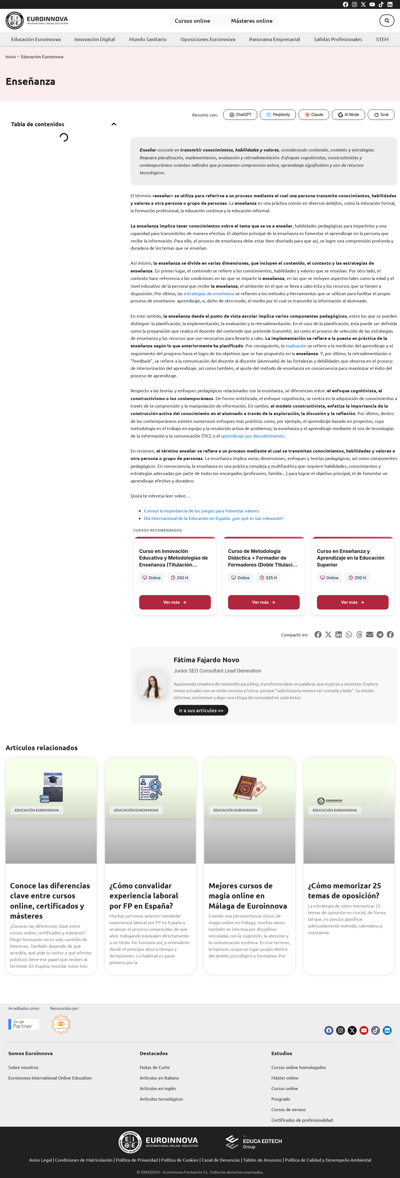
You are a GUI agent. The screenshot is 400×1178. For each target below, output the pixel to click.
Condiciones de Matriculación (83, 1159)
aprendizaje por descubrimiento (252, 435)
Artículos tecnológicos (161, 1098)
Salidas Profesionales (338, 39)
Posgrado (280, 1098)
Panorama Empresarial (274, 39)
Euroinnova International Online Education (50, 1077)
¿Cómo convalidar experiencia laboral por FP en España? (144, 895)
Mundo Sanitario (148, 39)
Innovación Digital (94, 39)
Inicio (11, 56)
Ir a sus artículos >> (201, 710)
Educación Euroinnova (36, 39)
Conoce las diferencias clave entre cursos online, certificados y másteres (46, 905)
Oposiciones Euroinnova (208, 39)
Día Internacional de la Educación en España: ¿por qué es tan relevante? (213, 518)
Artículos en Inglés (158, 1088)
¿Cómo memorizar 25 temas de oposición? (346, 890)
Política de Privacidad (137, 1159)
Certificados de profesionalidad (302, 1120)
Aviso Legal (40, 1159)
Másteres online (252, 20)
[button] (385, 20)
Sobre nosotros (23, 1067)
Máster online (285, 1077)
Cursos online (189, 20)
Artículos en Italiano (159, 1077)
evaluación (296, 345)
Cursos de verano (288, 1109)
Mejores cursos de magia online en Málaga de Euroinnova (249, 895)
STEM (382, 39)
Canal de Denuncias (221, 1159)
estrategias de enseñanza (209, 293)
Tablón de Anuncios (262, 1159)
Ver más (175, 602)
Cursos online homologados (298, 1067)
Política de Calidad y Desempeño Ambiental (328, 1159)
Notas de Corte (155, 1067)
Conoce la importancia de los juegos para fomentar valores (201, 510)
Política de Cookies (179, 1159)
